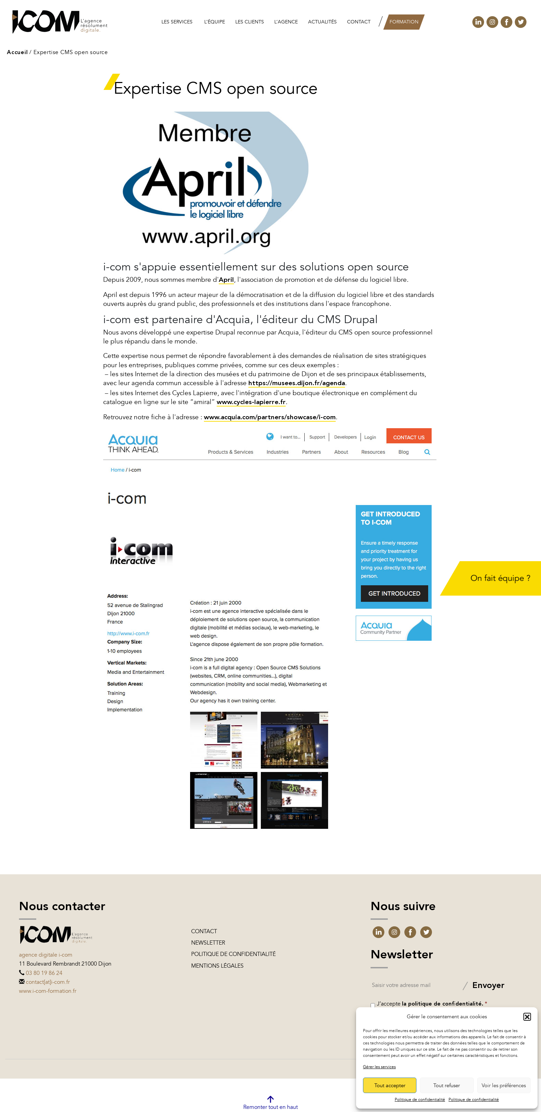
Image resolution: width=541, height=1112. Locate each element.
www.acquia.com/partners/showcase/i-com (270, 417)
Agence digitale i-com (45, 955)
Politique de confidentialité (420, 1099)
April (226, 280)
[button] (527, 1016)
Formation (404, 22)
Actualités (322, 22)
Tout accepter (389, 1085)
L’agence (286, 22)
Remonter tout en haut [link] (270, 1107)
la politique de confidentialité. (442, 1004)
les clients (249, 22)
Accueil (17, 52)
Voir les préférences (504, 1085)
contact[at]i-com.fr (48, 982)
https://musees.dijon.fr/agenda (296, 383)
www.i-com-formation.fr (47, 991)
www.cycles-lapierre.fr (251, 402)
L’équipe (214, 22)
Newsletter (208, 943)
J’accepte (432, 1004)
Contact (359, 22)
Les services (177, 22)
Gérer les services (379, 1067)
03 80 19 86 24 (44, 973)
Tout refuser (446, 1085)
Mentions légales (217, 966)
